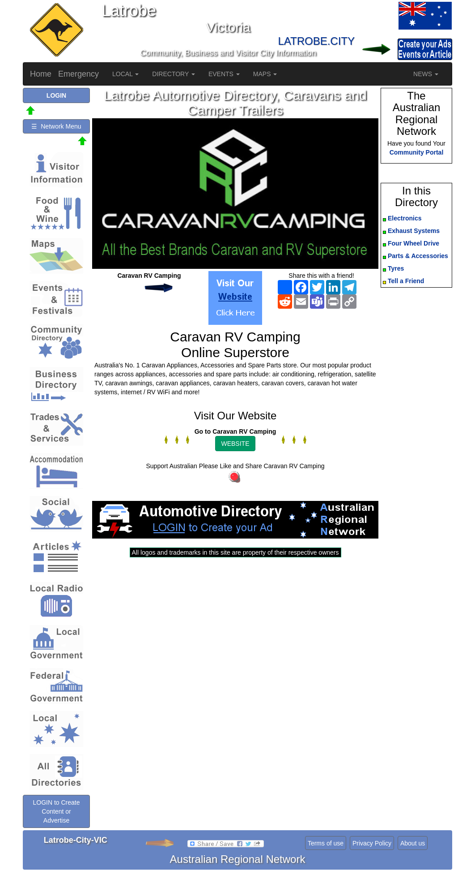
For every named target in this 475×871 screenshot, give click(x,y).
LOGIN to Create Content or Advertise (56, 811)
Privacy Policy (371, 843)
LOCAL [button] (125, 74)
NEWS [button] (425, 74)
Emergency (78, 73)
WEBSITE (235, 443)
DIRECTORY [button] (173, 74)
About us (412, 843)
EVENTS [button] (224, 74)
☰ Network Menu (56, 126)
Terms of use (326, 843)
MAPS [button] (265, 74)
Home (40, 73)
